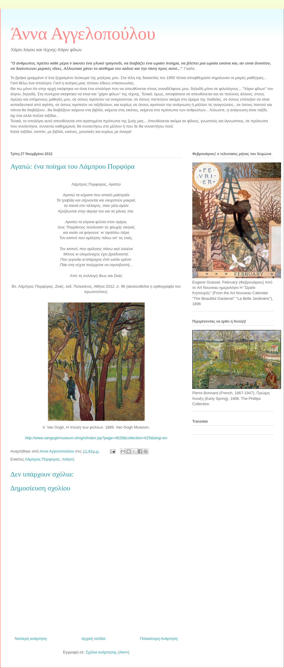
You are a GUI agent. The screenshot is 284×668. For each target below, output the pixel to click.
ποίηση (68, 459)
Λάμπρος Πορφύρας (42, 459)
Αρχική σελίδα (93, 638)
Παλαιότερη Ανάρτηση (159, 638)
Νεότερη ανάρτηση (31, 638)
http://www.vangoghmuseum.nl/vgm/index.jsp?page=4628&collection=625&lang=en (96, 438)
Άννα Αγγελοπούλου (83, 33)
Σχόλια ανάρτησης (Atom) (107, 652)
